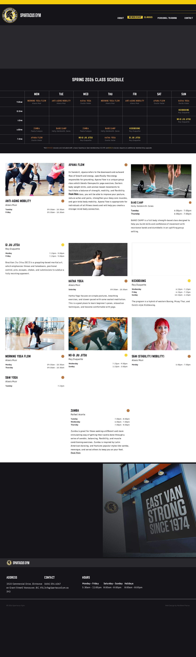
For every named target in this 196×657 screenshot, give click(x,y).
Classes (148, 17)
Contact (188, 18)
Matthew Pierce (183, 577)
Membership (135, 17)
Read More (73, 193)
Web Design (169, 577)
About (120, 18)
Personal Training (167, 18)
